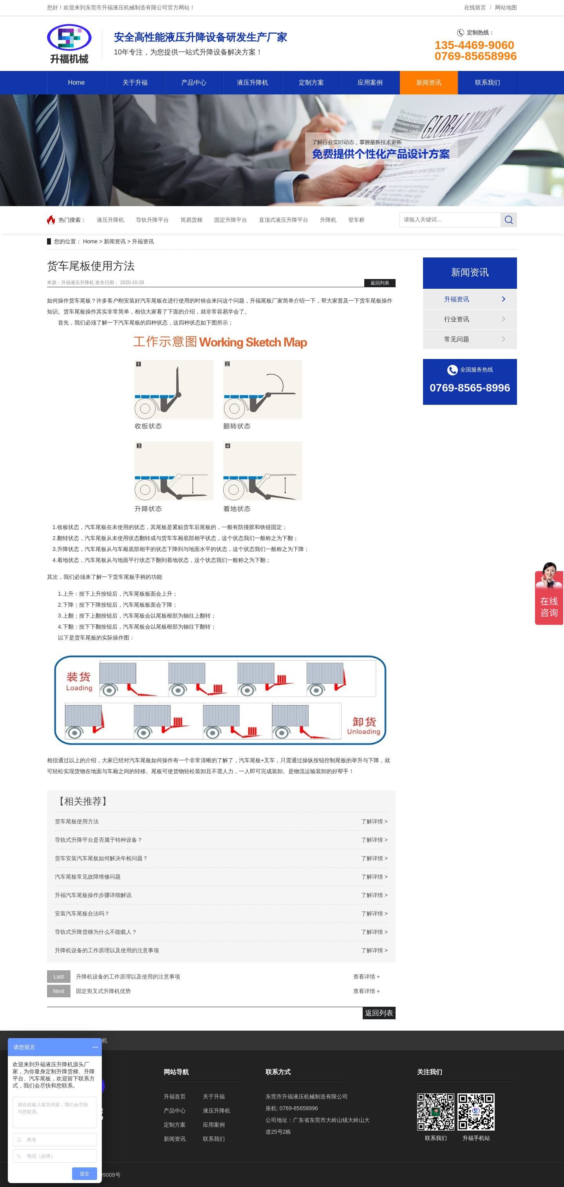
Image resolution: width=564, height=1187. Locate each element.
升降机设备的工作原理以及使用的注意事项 (107, 950)
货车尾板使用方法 (77, 821)
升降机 (328, 220)
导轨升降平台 (152, 220)
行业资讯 (456, 319)
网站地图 (506, 8)
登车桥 (356, 220)
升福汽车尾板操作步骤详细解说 (93, 895)
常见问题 (456, 339)
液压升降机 (252, 82)
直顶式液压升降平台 (283, 220)
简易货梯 (191, 220)
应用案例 (370, 82)
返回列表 (380, 283)
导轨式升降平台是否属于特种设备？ (99, 840)
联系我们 (487, 82)
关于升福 (135, 82)
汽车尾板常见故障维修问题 (88, 876)
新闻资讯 (428, 82)
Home (76, 82)
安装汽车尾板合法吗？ (82, 913)
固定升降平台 (230, 220)
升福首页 (175, 1096)
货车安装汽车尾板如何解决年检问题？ (101, 858)
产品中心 (193, 82)
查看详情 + (366, 976)
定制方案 (311, 82)
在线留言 (475, 8)
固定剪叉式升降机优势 (103, 991)
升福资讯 (143, 241)
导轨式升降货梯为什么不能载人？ (96, 932)
